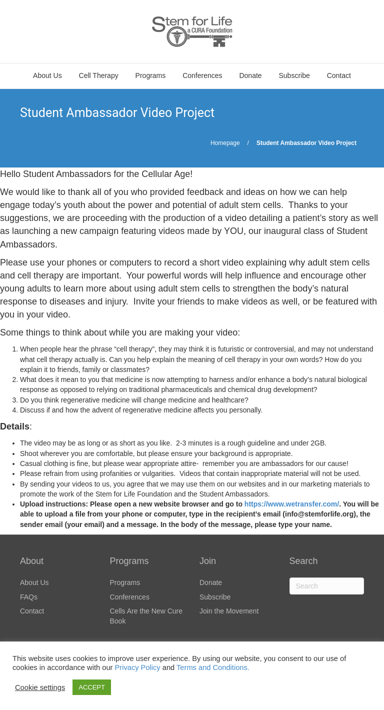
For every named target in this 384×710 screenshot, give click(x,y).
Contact (339, 76)
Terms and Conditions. (213, 668)
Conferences (202, 76)
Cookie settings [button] (40, 688)
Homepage (225, 143)
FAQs (29, 597)
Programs (151, 76)
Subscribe (294, 76)
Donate (250, 76)
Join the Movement (229, 611)
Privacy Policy (137, 668)
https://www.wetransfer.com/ (291, 504)
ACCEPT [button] (91, 687)
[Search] (327, 586)
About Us (47, 76)
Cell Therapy (98, 76)
